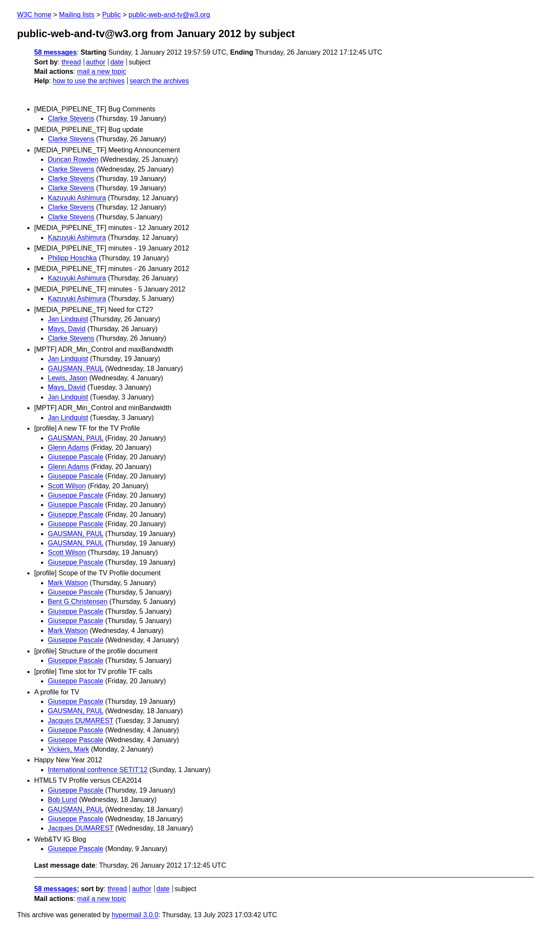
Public (111, 14)
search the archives (159, 81)
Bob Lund (62, 799)
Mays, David (66, 328)
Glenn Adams (68, 447)
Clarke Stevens (71, 118)
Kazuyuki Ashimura (77, 197)
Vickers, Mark (68, 749)
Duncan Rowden (73, 159)
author (95, 62)
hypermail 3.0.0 (134, 914)
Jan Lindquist (68, 319)
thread (71, 62)
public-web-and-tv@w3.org (169, 14)
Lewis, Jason (68, 378)
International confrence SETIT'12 (97, 769)
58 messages (55, 52)
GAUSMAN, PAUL (75, 368)
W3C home (34, 14)
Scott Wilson (67, 486)
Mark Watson (68, 582)
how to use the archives (89, 81)
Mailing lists (76, 14)
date (116, 62)
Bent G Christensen (78, 601)
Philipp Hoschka (72, 258)
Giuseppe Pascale (75, 457)
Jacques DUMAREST (81, 720)
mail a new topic (101, 71)
